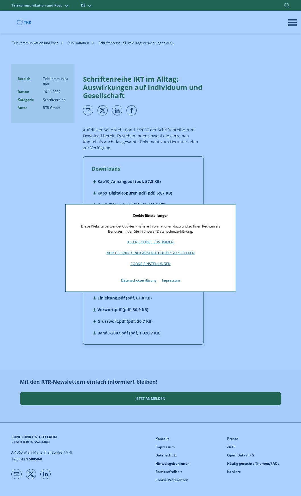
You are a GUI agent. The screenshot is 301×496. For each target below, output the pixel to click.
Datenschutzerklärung (138, 280)
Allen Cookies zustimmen (150, 242)
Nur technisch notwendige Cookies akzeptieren (151, 253)
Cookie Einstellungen (150, 263)
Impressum (171, 280)
